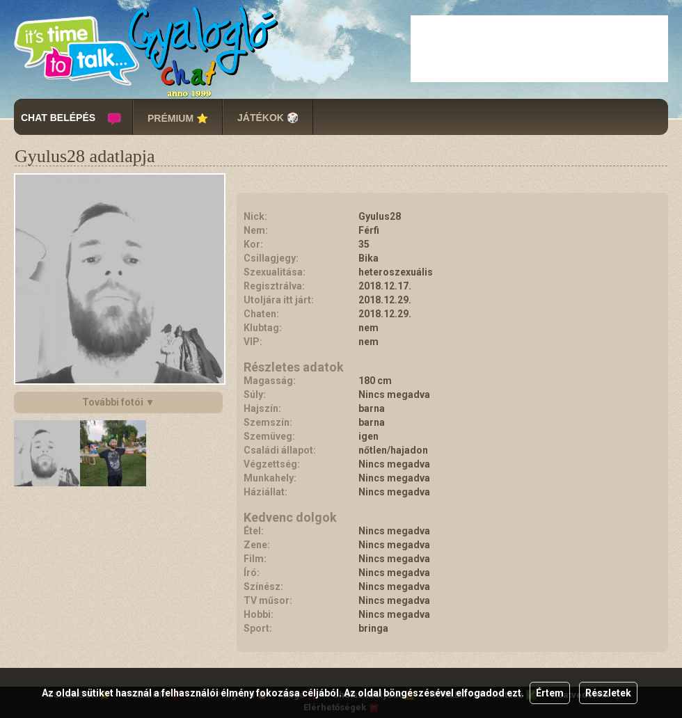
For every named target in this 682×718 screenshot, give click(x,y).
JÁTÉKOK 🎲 (268, 117)
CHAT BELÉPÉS (58, 117)
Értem (550, 693)
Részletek (608, 693)
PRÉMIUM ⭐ (178, 118)
